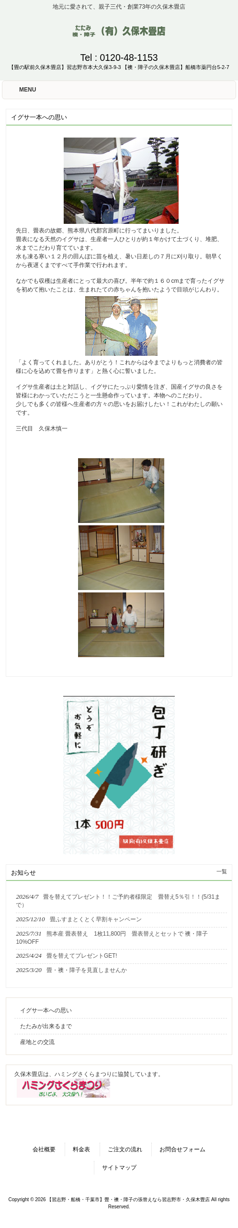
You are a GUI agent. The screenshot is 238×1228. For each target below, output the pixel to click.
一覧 (221, 871)
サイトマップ (119, 1167)
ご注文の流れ (125, 1149)
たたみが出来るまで (46, 1026)
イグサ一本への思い (46, 1010)
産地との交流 (37, 1042)
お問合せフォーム (182, 1149)
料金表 (81, 1149)
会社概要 (44, 1149)
